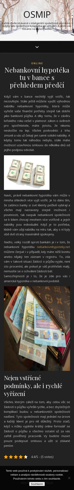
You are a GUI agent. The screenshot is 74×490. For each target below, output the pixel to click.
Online (37, 63)
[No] (69, 478)
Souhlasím (37, 483)
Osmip (37, 14)
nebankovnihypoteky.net (53, 247)
